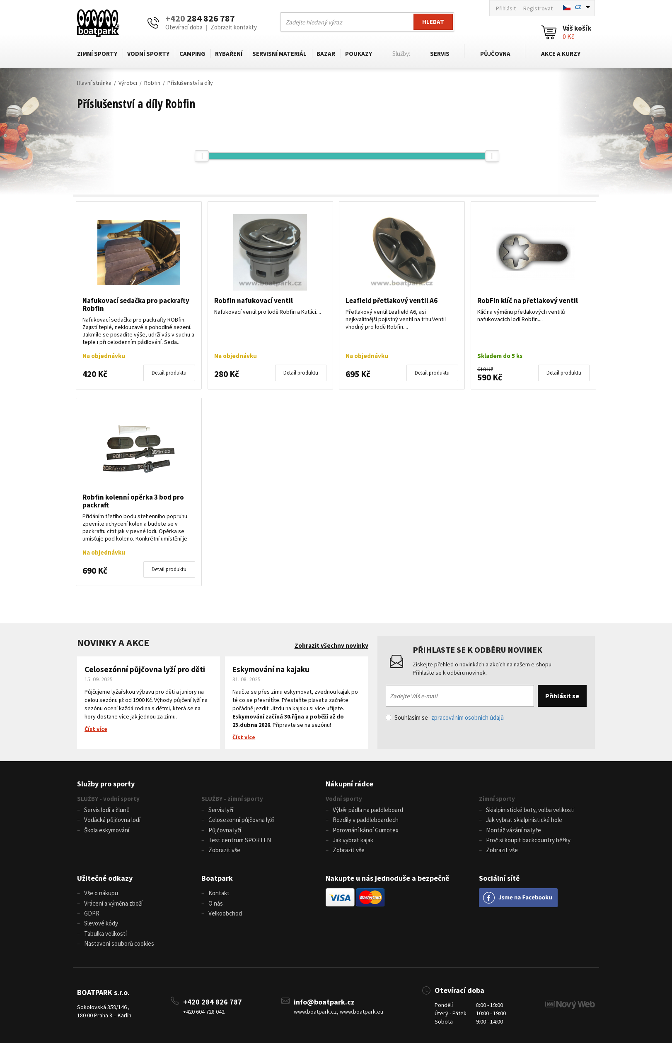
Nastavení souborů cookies (119, 942)
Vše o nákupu (101, 892)
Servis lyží (220, 810)
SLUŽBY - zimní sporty (232, 799)
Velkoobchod (225, 912)
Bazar (326, 54)
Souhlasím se (445, 717)
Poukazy (358, 54)
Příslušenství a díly (190, 83)
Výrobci (127, 83)
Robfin (152, 83)
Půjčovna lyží (224, 830)
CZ (578, 7)
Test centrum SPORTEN (239, 840)
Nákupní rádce (349, 783)
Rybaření (228, 54)
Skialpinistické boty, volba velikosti (530, 810)
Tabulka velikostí (105, 932)
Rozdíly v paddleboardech (366, 820)
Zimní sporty (97, 54)
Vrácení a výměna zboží (113, 902)
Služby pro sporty (106, 783)
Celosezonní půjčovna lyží (241, 820)
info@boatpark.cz (324, 1000)
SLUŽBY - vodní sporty (108, 799)
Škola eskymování (106, 830)
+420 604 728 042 (204, 1010)
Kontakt (219, 892)
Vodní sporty (148, 54)
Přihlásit (506, 8)
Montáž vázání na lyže (513, 830)
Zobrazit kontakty (233, 27)
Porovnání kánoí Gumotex (366, 830)
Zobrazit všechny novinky (331, 645)
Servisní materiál (279, 54)
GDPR (91, 912)
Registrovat (538, 8)
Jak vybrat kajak (353, 840)
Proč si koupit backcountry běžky (528, 840)
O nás (215, 902)
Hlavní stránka (94, 83)
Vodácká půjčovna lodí (112, 820)
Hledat (433, 22)
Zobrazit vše (224, 849)
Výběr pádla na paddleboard (368, 810)
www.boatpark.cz (315, 1010)
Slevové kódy (101, 922)
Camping (192, 54)
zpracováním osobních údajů (467, 717)
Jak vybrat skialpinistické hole (524, 820)
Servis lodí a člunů (107, 810)
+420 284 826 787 (212, 1000)
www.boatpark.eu (361, 1010)
